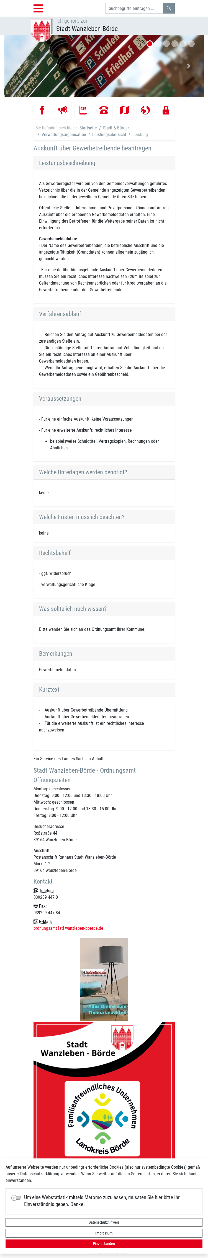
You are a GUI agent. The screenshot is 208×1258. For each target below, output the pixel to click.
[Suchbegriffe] (134, 8)
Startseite (88, 128)
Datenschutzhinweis (104, 1222)
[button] (19, 66)
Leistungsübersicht (109, 134)
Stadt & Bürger (116, 128)
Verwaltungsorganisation (64, 134)
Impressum (104, 1233)
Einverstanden (104, 1243)
